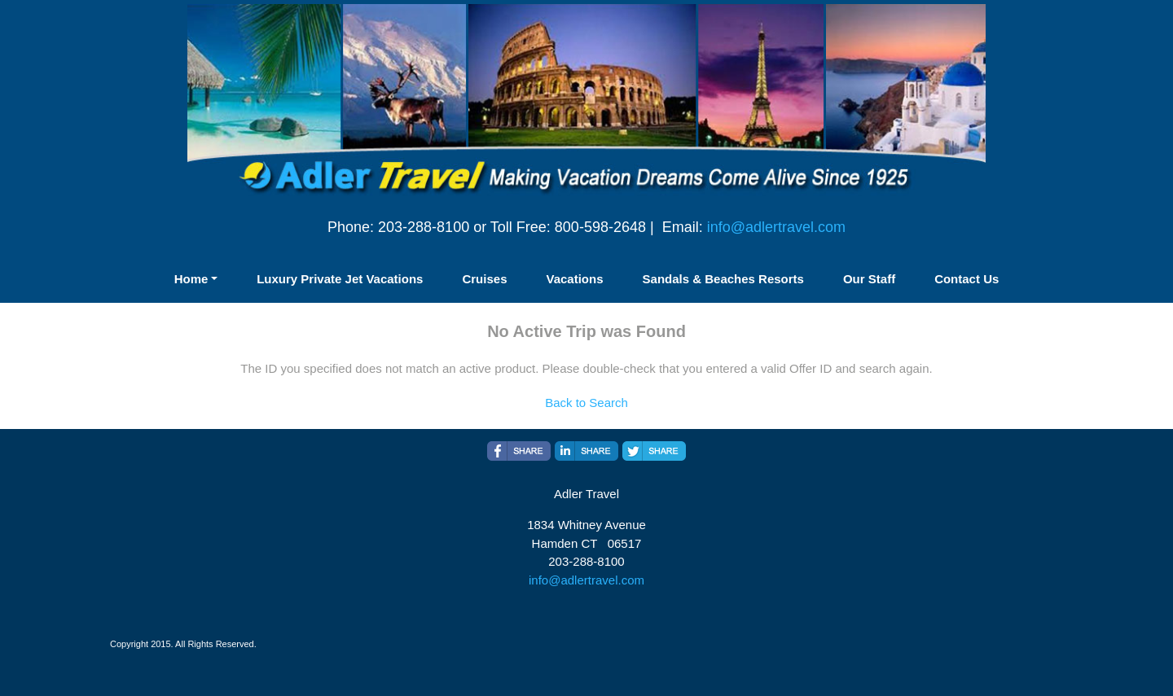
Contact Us (966, 279)
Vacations (574, 279)
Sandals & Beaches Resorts (723, 279)
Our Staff (869, 279)
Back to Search (586, 402)
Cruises (484, 279)
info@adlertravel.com (776, 227)
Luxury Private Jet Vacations (340, 279)
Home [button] (191, 279)
